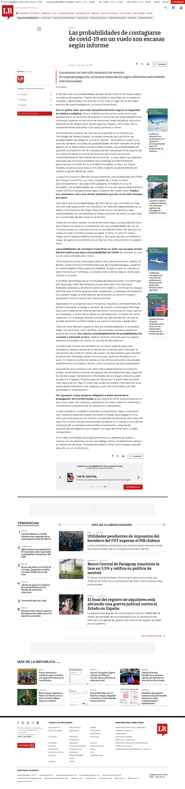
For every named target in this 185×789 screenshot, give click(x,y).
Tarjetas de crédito (98, 18)
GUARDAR (160, 64)
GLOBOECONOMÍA (66, 13)
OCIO (54, 13)
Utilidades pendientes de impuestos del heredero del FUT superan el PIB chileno (123, 538)
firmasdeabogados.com (89, 775)
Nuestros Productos (123, 730)
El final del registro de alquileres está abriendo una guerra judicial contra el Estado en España (122, 604)
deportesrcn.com (24, 781)
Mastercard (82, 18)
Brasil (41, 670)
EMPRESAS (45, 13)
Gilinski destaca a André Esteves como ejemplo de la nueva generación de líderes (36, 536)
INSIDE (149, 13)
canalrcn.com (76, 778)
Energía (93, 670)
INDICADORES (139, 13)
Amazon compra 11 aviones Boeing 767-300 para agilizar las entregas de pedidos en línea (157, 207)
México (24, 531)
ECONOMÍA (35, 13)
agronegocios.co (46, 775)
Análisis (93, 727)
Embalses (132, 18)
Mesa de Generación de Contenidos (130, 727)
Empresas (52, 743)
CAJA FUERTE (125, 13)
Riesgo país (46, 18)
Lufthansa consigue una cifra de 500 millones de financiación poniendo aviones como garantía (156, 281)
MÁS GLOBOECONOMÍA (151, 636)
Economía (94, 737)
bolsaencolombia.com (111, 775)
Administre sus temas (29, 113)
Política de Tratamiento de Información (131, 743)
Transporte (26, 546)
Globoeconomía (97, 746)
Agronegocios (54, 727)
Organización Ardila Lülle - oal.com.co (158, 776)
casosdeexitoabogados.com (29, 778)
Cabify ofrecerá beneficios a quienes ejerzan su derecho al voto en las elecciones (153, 676)
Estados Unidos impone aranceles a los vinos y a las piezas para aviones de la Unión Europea (156, 326)
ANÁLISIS (95, 13)
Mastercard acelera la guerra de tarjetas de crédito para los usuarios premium (36, 613)
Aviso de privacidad (123, 737)
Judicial (145, 670)
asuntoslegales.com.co (27, 775)
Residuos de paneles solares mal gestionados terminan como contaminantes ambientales (154, 698)
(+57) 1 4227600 (24, 737)
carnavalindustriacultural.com (56, 778)
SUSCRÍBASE (178, 2)
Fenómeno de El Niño (117, 18)
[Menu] (18, 13)
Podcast (51, 755)
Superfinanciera (145, 18)
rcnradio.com (90, 778)
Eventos (93, 743)
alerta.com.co (133, 778)
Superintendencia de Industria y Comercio (133, 749)
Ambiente (145, 690)
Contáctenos (120, 734)
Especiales (73, 743)
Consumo (52, 737)
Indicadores (53, 749)
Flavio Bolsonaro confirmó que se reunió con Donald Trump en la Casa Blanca (51, 676)
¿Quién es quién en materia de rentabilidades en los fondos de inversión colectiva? (35, 589)
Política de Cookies (123, 746)
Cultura (42, 690)
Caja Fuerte (74, 730)
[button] (59, 478)
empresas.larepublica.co (66, 775)
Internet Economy (55, 752)
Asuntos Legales (55, 730)
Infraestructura (75, 749)
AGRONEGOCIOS (82, 13)
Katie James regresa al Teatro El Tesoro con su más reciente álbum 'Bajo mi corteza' (50, 697)
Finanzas (52, 746)
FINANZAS (24, 13)
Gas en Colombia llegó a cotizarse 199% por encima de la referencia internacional (102, 676)
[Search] (165, 7)
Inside (92, 749)
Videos (72, 761)
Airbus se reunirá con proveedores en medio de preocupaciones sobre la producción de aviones (157, 142)
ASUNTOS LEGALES (109, 13)
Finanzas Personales (77, 746)
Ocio (92, 752)
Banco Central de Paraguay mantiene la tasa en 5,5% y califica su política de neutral (123, 568)
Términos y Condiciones (125, 740)
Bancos (24, 608)
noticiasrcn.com (105, 778)
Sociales (51, 761)
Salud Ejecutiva (96, 755)
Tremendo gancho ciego (34, 600)
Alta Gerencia (75, 727)
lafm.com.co (120, 778)
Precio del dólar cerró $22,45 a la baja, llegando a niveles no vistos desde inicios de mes (36, 571)
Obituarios (73, 752)
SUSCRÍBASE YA (133, 487)
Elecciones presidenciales (64, 18)
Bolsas (24, 564)
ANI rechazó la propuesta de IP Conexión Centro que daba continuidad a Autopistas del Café (36, 553)
